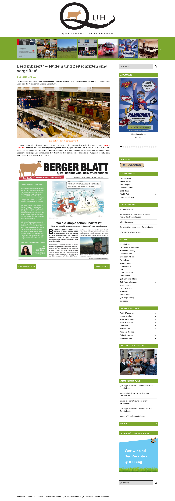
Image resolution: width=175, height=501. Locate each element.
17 (156, 147)
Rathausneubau (126, 254)
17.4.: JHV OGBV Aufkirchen (130, 232)
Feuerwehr (124, 326)
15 (151, 147)
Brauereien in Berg (127, 257)
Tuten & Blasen (125, 178)
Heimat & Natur (125, 181)
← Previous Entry (26, 267)
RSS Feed (105, 496)
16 (153, 147)
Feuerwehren (125, 276)
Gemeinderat (125, 244)
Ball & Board (124, 191)
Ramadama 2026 (126, 209)
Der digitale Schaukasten (129, 247)
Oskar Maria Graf (126, 273)
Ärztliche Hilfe (125, 329)
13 (147, 147)
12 (145, 147)
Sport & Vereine (126, 316)
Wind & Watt (124, 194)
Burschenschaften (126, 322)
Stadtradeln (124, 291)
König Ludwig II (125, 285)
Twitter (97, 496)
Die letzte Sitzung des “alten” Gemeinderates (137, 227)
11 (142, 147)
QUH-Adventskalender (128, 282)
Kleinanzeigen (125, 295)
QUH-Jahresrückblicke (128, 279)
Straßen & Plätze (126, 188)
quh (34, 77)
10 (140, 147)
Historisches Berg (126, 266)
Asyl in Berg (124, 260)
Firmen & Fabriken (127, 197)
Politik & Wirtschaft (127, 313)
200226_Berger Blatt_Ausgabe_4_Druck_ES (33, 155)
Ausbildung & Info (126, 338)
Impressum (124, 301)
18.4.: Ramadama (126, 222)
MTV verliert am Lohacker (135, 416)
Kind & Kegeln (125, 185)
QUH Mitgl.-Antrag (127, 298)
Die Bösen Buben (126, 288)
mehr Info (138, 137)
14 (149, 147)
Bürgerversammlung (127, 251)
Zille (121, 269)
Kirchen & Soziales (127, 332)
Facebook (89, 496)
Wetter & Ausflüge (126, 335)
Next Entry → (102, 267)
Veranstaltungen (126, 263)
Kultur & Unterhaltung (128, 319)
